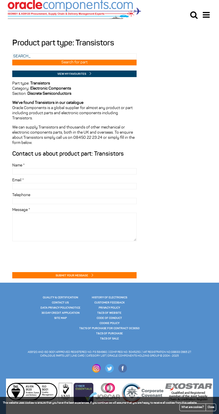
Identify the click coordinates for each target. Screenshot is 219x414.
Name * (18, 165)
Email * (18, 180)
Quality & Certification (60, 297)
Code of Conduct (109, 318)
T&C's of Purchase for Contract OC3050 (109, 328)
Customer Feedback (109, 302)
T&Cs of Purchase (109, 333)
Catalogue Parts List (55, 355)
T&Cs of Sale (109, 338)
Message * (21, 210)
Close (211, 407)
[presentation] (45, 255)
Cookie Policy (109, 323)
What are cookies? (192, 407)
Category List (96, 355)
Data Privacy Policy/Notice (60, 307)
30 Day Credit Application (60, 312)
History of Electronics (109, 297)
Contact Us (60, 302)
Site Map (60, 318)
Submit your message (72, 275)
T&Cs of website (109, 312)
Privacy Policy (109, 307)
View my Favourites (71, 74)
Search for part (74, 62)
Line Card (78, 355)
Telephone (21, 195)
